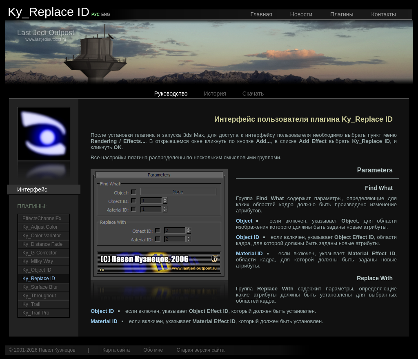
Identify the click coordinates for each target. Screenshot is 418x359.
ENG (105, 14)
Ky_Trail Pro (35, 313)
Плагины (342, 14)
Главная (261, 14)
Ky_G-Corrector (39, 253)
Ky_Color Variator (41, 236)
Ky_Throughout (39, 296)
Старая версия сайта (200, 350)
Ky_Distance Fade (42, 244)
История (215, 93)
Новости (301, 14)
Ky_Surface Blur (40, 287)
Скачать (253, 93)
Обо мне (153, 350)
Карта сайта (116, 350)
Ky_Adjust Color (40, 227)
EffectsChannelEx (41, 218)
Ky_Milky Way (37, 261)
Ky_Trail (31, 304)
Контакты (383, 14)
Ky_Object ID (36, 270)
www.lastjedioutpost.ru (45, 35)
